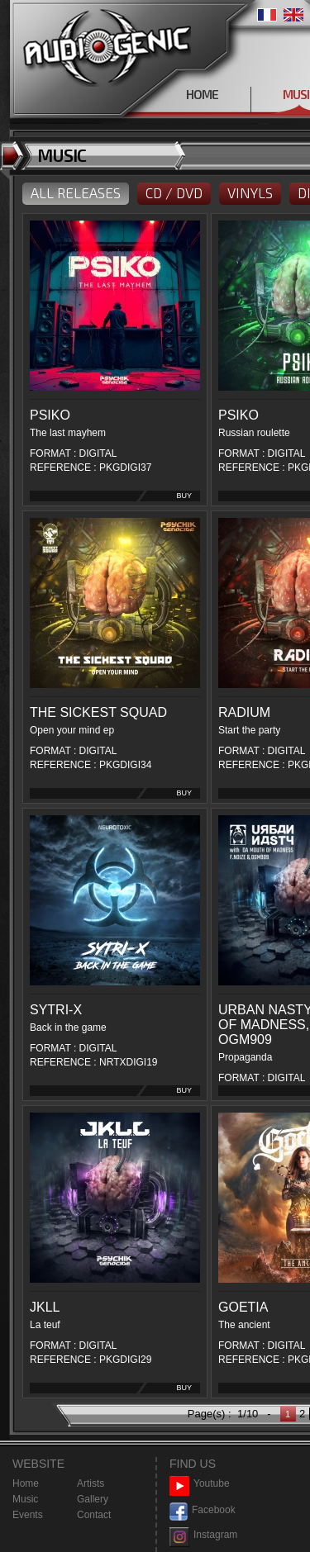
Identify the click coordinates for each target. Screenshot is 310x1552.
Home (25, 1483)
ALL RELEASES (76, 192)
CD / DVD (174, 192)
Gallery (92, 1499)
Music (25, 1499)
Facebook (202, 1510)
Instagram (203, 1535)
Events (27, 1515)
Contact (94, 1515)
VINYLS (250, 192)
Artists (90, 1483)
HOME (202, 94)
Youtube (199, 1484)
